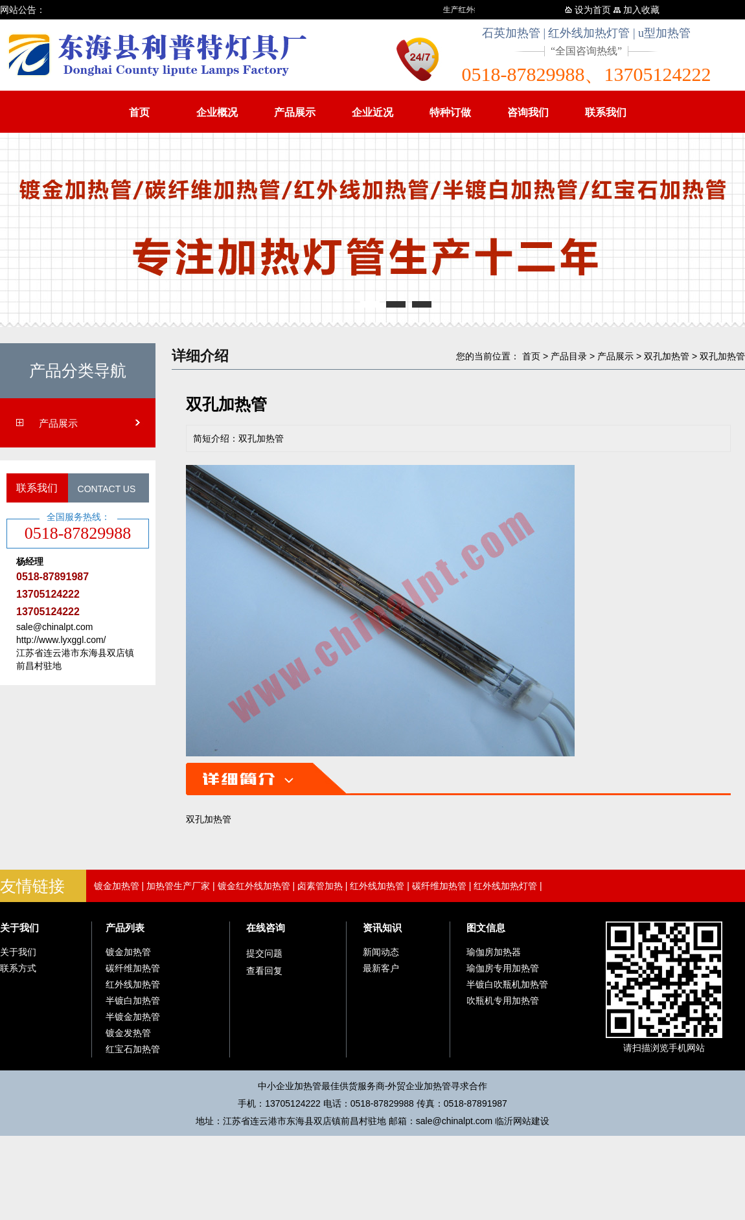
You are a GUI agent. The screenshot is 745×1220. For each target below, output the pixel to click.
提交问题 (264, 953)
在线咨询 (265, 927)
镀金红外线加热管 (254, 886)
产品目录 (569, 356)
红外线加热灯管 (505, 886)
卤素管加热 (320, 886)
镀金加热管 (116, 886)
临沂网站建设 (522, 1121)
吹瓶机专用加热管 (502, 1000)
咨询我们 (528, 112)
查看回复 (264, 971)
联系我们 (605, 112)
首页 (139, 112)
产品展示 (294, 112)
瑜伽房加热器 (493, 952)
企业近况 (372, 112)
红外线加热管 (377, 886)
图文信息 (485, 927)
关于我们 (19, 927)
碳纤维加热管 (439, 886)
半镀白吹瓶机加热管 (507, 984)
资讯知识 (382, 927)
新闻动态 (381, 952)
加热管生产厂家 (178, 886)
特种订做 (450, 112)
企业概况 (217, 112)
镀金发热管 (128, 1033)
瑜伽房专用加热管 (502, 968)
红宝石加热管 (133, 1049)
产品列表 (125, 927)
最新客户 (381, 968)
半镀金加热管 (133, 1016)
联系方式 (18, 968)
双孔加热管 (666, 356)
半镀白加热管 (133, 1000)
